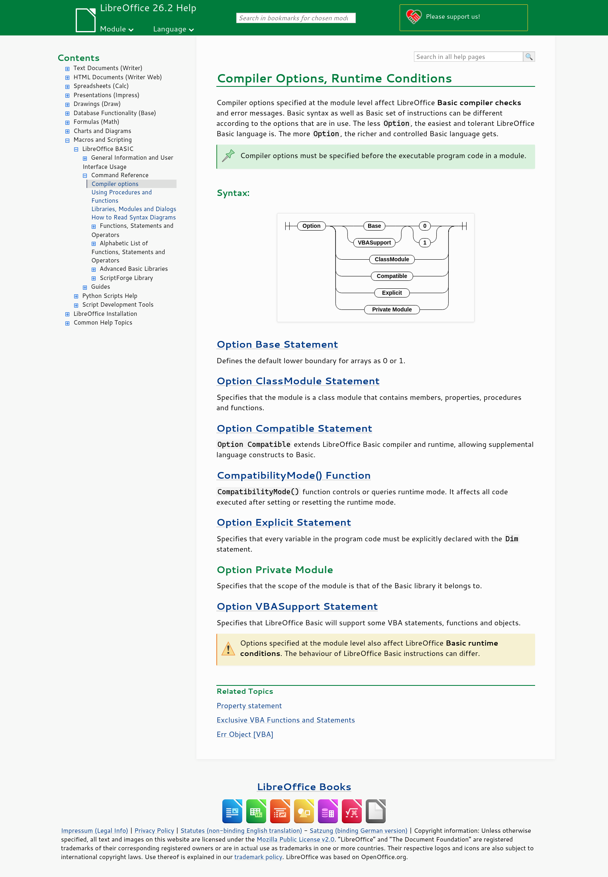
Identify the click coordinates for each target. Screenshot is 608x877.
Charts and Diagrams (102, 131)
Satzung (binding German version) (359, 830)
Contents (78, 57)
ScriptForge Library (126, 278)
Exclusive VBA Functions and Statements (285, 720)
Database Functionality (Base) (114, 113)
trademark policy (258, 856)
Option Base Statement (277, 344)
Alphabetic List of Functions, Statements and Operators (128, 252)
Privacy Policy (154, 830)
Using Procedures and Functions (121, 196)
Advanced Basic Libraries (134, 268)
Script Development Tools (118, 304)
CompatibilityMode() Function (293, 475)
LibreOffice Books (304, 786)
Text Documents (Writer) (108, 68)
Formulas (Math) (96, 121)
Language (169, 28)
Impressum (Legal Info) (94, 830)
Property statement (249, 705)
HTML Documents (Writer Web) (117, 77)
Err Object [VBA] (245, 734)
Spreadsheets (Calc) (101, 86)
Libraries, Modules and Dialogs (133, 209)
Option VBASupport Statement (297, 606)
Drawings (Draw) (97, 104)
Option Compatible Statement (294, 428)
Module (113, 28)
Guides (100, 286)
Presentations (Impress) (106, 95)
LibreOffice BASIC (107, 149)
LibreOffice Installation (105, 313)
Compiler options (115, 184)
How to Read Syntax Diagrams (133, 217)
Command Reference (120, 175)
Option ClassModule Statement (298, 381)
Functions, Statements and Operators (132, 230)
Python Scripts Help (109, 296)
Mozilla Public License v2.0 (296, 839)
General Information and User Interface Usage (127, 162)
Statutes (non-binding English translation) (241, 830)
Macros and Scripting (102, 139)
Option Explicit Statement (283, 522)
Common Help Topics (102, 322)
